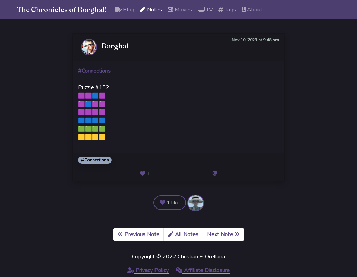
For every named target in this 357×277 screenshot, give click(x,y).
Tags (227, 9)
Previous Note (138, 234)
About (252, 9)
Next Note (223, 234)
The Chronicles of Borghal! (62, 9)
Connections (95, 160)
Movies (180, 9)
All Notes (183, 234)
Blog (124, 9)
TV (205, 9)
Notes (151, 9)
